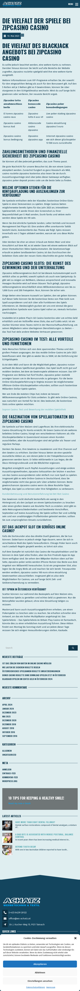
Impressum (50, 987)
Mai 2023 (6, 716)
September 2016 (9, 735)
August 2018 (8, 728)
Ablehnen (40, 972)
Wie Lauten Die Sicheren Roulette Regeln (21, 667)
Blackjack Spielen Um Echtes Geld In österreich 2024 (27, 679)
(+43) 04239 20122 (18, 912)
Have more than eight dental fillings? (35, 822)
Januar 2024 (8, 708)
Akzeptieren (40, 964)
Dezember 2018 (9, 724)
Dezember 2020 (9, 720)
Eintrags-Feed (9, 773)
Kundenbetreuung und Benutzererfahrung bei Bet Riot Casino (35, 494)
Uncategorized (9, 754)
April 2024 (7, 704)
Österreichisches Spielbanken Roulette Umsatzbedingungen (31, 671)
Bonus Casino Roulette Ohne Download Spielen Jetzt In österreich (34, 675)
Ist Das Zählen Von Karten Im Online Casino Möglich (26, 663)
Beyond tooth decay (25, 846)
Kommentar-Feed (10, 777)
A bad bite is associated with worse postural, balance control (44, 835)
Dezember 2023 (9, 712)
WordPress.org (9, 781)
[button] (75, 938)
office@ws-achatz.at (20, 918)
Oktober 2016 (8, 732)
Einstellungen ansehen (40, 981)
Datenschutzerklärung (35, 987)
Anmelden (6, 769)
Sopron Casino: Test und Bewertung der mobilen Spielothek (34, 409)
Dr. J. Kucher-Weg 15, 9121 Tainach (27, 924)
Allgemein (7, 750)
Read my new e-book (19, 803)
